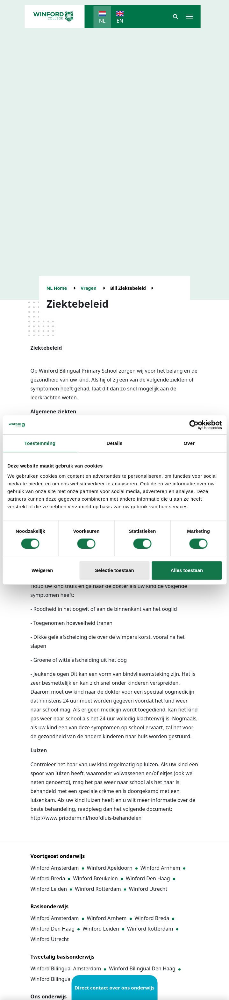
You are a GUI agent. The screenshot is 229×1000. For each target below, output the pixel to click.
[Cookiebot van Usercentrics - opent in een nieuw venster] (194, 425)
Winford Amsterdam (55, 867)
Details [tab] (115, 443)
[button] (175, 16)
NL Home (57, 288)
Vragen (89, 288)
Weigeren (42, 570)
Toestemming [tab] (39, 443)
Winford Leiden (49, 888)
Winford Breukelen (95, 878)
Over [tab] (189, 443)
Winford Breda (48, 878)
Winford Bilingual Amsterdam (66, 968)
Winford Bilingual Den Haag (142, 968)
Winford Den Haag (148, 878)
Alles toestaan (186, 570)
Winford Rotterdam (98, 888)
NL (102, 20)
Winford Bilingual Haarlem (62, 978)
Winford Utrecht (148, 888)
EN (120, 20)
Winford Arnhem (160, 867)
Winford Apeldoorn (109, 867)
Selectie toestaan (114, 570)
